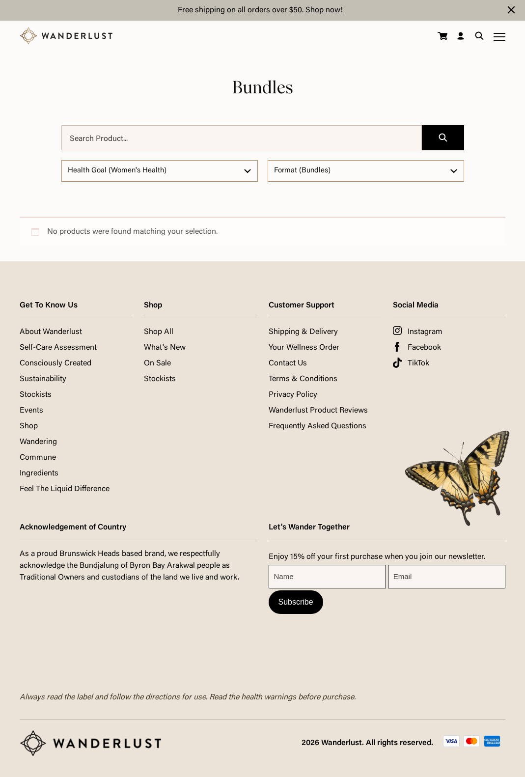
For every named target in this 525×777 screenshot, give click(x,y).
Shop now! (324, 10)
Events (31, 411)
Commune (38, 458)
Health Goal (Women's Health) (117, 170)
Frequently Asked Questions (317, 426)
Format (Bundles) (302, 170)
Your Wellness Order (304, 348)
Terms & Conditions (303, 379)
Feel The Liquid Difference (65, 489)
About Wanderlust (51, 332)
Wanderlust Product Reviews (318, 411)
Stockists (36, 395)
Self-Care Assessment (58, 348)
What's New (165, 348)
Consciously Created (55, 363)
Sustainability (43, 379)
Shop (29, 426)
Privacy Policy (293, 395)
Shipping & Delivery (303, 332)
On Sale (157, 363)
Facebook (424, 348)
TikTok (418, 363)
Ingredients (39, 473)
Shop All (158, 332)
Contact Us (288, 363)
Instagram (425, 332)
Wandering (38, 442)
